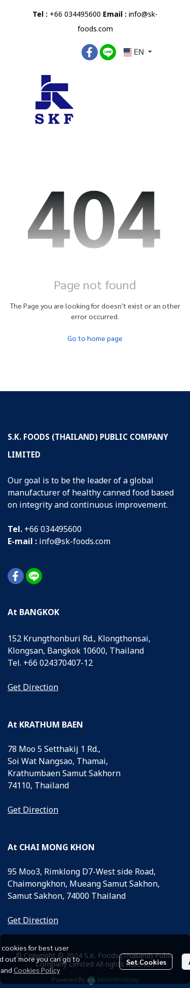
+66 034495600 (75, 14)
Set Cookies (146, 961)
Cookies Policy (37, 969)
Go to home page (95, 338)
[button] (138, 52)
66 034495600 (55, 529)
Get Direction (33, 687)
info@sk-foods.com (74, 542)
